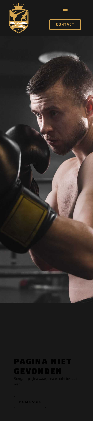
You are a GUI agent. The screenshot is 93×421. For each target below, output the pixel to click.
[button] (65, 10)
